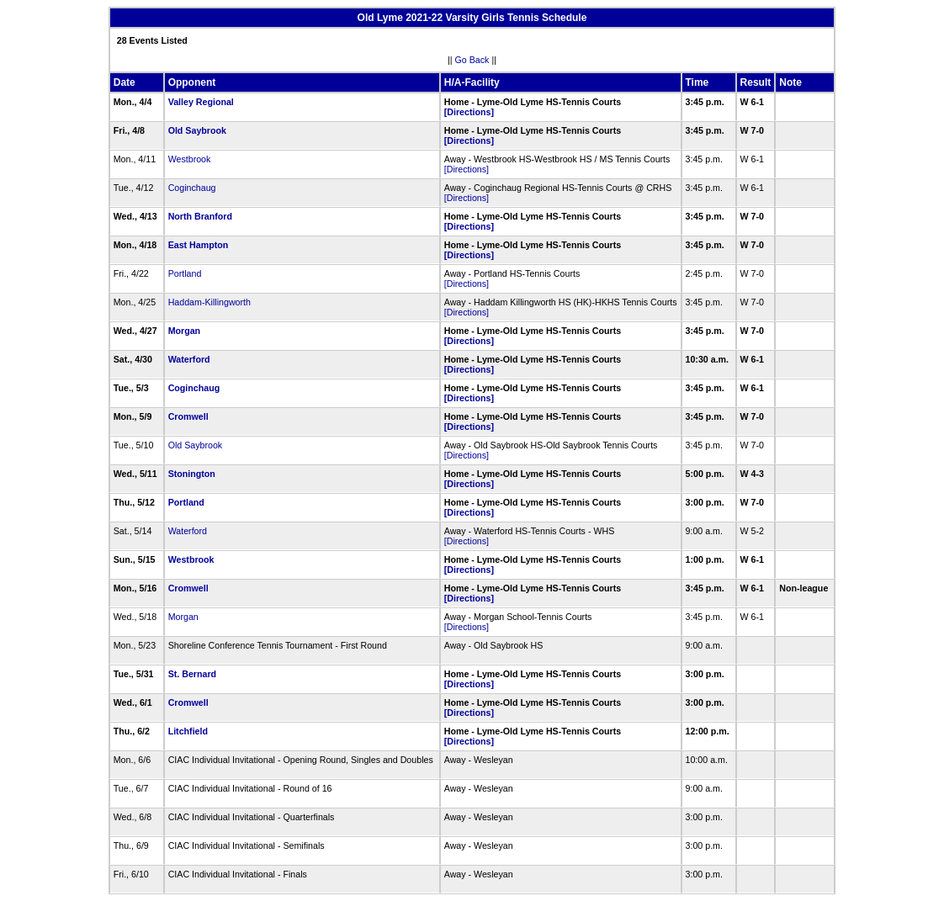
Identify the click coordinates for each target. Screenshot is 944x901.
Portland (185, 273)
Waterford (189, 359)
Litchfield (188, 731)
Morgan (184, 331)
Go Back (472, 60)
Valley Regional (201, 102)
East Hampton (198, 245)
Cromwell (188, 416)
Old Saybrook (197, 130)
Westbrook (189, 159)
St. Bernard (192, 674)
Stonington (191, 474)
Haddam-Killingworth (209, 302)
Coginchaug (192, 188)
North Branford (200, 216)
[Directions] (469, 112)
